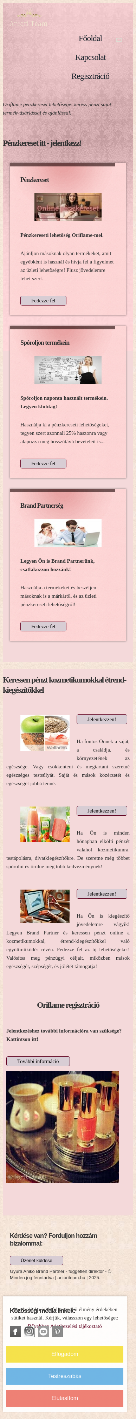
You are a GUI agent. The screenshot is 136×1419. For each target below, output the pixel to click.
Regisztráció (90, 76)
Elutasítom (65, 1398)
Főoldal (90, 38)
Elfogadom (64, 1354)
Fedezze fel (43, 300)
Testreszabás (64, 1376)
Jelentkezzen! (102, 719)
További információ (38, 1061)
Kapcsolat (90, 57)
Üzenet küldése (36, 1260)
